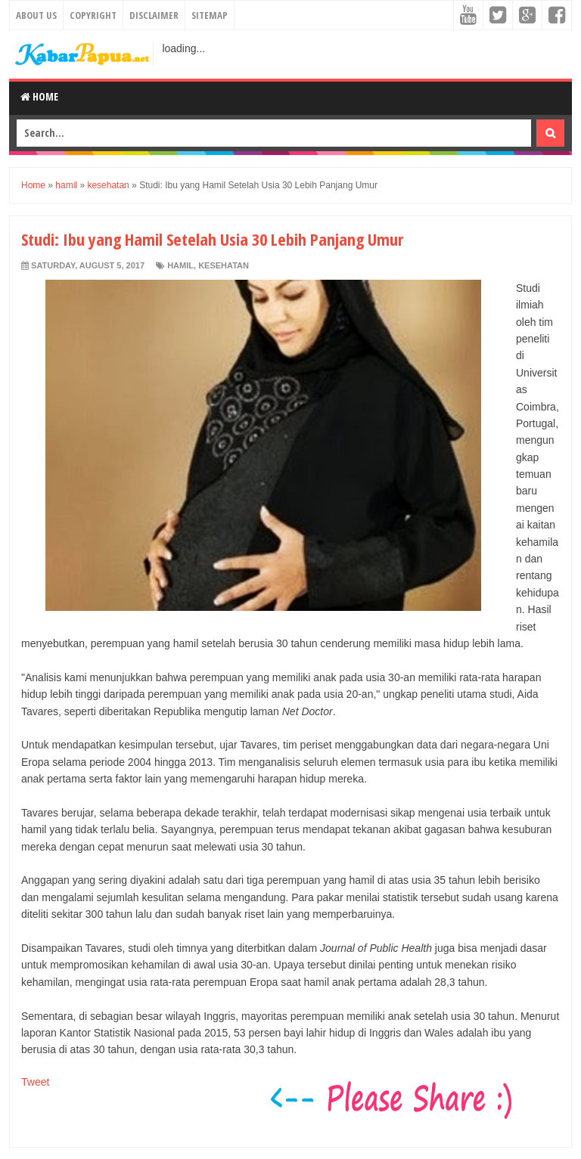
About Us (36, 15)
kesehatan (223, 265)
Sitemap (209, 15)
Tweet (35, 1082)
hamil (180, 265)
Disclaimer (154, 15)
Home (39, 96)
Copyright (93, 15)
